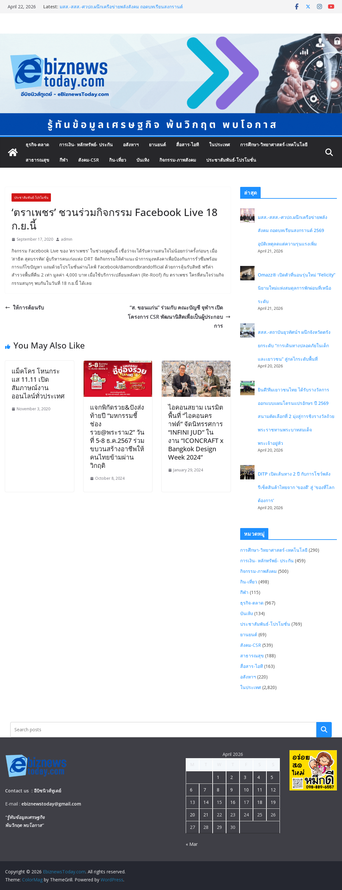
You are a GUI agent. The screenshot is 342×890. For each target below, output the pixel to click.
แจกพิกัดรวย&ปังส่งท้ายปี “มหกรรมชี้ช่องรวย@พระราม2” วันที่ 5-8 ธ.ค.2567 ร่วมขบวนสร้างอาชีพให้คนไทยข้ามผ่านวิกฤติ (117, 436)
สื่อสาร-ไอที (187, 144)
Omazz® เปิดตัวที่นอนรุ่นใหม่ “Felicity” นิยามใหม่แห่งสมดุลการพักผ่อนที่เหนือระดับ (296, 288)
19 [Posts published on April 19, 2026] (273, 802)
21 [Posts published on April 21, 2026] (205, 815)
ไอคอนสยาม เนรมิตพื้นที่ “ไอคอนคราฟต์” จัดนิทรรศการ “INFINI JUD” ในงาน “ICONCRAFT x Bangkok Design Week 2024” (196, 432)
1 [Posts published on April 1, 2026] (218, 777)
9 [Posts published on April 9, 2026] (231, 790)
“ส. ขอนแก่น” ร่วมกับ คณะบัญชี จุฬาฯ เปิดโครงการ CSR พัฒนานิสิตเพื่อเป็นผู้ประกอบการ (179, 317)
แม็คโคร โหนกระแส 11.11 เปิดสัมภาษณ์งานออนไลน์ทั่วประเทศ (38, 383)
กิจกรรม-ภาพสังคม (177, 160)
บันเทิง (142, 160)
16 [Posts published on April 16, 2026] (232, 802)
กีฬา (64, 160)
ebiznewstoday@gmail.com (51, 804)
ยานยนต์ (157, 144)
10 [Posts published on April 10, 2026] (246, 790)
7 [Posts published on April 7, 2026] (204, 790)
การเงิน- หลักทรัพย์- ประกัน (86, 144)
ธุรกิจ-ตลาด (37, 144)
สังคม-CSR (88, 160)
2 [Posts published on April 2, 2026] (231, 777)
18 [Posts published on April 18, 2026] (259, 802)
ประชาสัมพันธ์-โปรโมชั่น (231, 160)
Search (324, 729)
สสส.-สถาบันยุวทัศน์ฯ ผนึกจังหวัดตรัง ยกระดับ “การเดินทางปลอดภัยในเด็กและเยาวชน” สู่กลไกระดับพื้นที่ (294, 345)
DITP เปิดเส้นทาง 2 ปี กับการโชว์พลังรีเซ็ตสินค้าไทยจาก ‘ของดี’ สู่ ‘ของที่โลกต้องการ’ (296, 487)
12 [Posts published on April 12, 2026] (273, 790)
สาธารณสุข (37, 160)
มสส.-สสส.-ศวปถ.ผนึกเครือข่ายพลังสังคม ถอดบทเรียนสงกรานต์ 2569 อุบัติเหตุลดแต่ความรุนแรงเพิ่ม (121, 10)
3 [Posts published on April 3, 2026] (245, 777)
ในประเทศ (219, 144)
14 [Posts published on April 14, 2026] (205, 802)
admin (66, 239)
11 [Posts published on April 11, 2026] (259, 790)
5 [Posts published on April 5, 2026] (272, 777)
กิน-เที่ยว (117, 160)
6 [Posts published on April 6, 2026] (191, 790)
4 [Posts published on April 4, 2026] (258, 777)
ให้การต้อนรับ (24, 307)
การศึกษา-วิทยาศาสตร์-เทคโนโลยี (273, 144)
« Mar (192, 844)
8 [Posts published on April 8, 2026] (218, 790)
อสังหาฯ (131, 144)
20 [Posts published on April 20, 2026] (192, 815)
